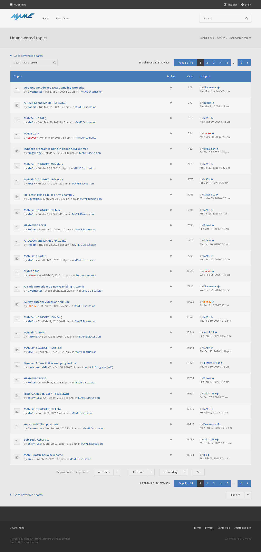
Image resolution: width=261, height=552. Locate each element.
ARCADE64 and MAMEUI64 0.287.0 (45, 103)
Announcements (86, 137)
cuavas (32, 137)
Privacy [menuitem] (209, 528)
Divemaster (35, 91)
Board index (17, 528)
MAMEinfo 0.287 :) (35, 118)
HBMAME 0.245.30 (35, 378)
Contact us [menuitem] (224, 528)
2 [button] (207, 62)
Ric (29, 459)
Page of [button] (185, 62)
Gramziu (34, 541)
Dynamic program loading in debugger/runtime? (56, 149)
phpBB (27, 538)
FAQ (45, 18)
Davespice (34, 199)
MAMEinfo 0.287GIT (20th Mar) (43, 164)
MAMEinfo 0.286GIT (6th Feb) (42, 409)
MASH (32, 122)
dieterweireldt (37, 367)
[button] (247, 62)
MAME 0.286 (31, 271)
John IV (32, 306)
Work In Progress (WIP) (99, 367)
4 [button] (220, 62)
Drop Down (63, 18)
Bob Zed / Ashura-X (36, 439)
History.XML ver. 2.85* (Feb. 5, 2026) (46, 393)
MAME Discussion (92, 91)
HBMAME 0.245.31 (35, 225)
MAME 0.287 (31, 133)
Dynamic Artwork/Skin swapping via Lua (50, 363)
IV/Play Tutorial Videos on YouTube (47, 302)
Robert (32, 107)
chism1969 (34, 398)
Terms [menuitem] (197, 528)
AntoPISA (34, 336)
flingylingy (34, 153)
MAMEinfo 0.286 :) (35, 256)
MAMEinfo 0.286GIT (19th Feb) (43, 317)
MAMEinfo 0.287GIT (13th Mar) (43, 179)
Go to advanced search (28, 56)
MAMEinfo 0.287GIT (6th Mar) (42, 210)
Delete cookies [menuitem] (242, 528)
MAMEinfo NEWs (34, 332)
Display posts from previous (88, 472)
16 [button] (241, 62)
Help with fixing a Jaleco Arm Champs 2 (49, 195)
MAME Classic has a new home (43, 455)
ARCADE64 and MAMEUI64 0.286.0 (45, 240)
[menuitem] (246, 4)
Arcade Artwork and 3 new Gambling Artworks (54, 286)
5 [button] (227, 62)
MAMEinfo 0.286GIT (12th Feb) (43, 348)
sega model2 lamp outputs (41, 424)
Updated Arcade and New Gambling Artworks (54, 87)
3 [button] (214, 62)
